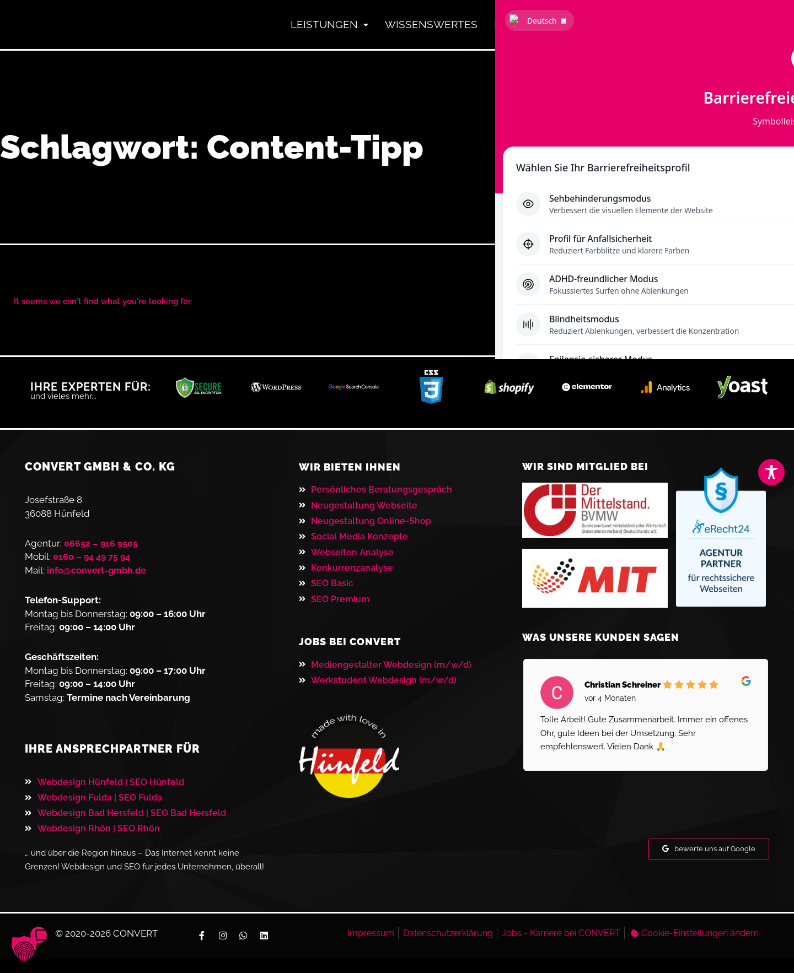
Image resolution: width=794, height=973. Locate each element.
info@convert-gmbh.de (98, 577)
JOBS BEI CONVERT (355, 656)
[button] (24, 949)
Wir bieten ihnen (354, 474)
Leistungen (294, 28)
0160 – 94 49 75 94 (93, 564)
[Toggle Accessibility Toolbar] (771, 472)
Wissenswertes (407, 28)
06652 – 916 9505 (102, 550)
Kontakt (605, 28)
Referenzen (514, 28)
